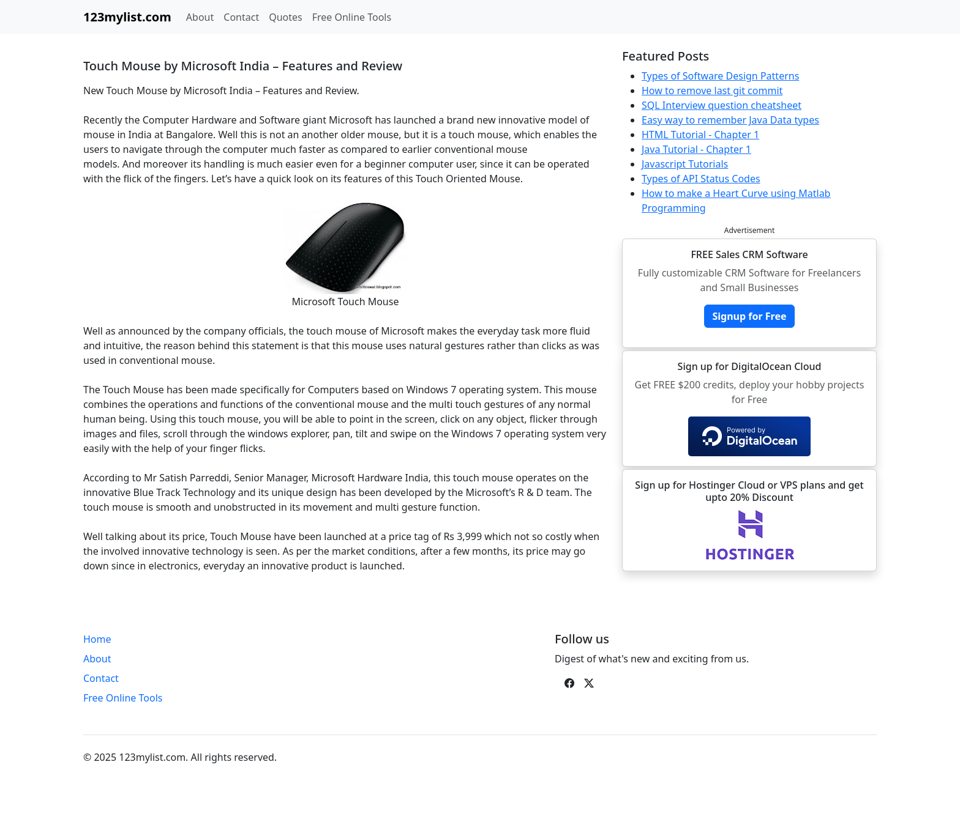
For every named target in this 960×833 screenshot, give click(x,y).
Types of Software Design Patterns (720, 76)
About (200, 17)
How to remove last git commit (712, 90)
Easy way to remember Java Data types (730, 120)
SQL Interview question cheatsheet (721, 105)
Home (97, 639)
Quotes (285, 17)
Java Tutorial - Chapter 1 (696, 149)
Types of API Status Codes (701, 178)
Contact (241, 17)
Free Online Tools (351, 17)
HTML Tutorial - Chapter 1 (700, 134)
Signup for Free (749, 316)
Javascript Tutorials (685, 164)
